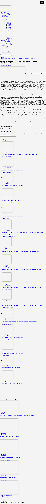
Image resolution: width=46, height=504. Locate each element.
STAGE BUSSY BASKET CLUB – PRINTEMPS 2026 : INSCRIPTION (19, 154)
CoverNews (15, 502)
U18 (5, 36)
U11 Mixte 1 (9, 23)
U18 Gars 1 (9, 38)
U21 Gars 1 (9, 43)
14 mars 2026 (9, 188)
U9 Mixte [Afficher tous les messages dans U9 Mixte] (7, 166)
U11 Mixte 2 (9, 24)
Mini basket (7, 20)
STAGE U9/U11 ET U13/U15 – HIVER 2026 (12, 216)
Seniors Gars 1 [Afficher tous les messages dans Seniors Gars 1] (7, 230)
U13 (5, 26)
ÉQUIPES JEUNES (6, 17)
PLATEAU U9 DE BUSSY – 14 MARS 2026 (12, 185)
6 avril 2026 (8, 172)
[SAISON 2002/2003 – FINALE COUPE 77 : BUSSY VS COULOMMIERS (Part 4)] (6, 294)
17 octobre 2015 (7, 65)
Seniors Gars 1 (7, 41)
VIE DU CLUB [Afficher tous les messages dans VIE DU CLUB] (8, 167)
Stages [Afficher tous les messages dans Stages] (6, 152)
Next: (16, 124)
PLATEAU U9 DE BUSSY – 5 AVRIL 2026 (12, 170)
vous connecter (7, 128)
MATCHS (4, 45)
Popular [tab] (3, 139)
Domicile (6, 46)
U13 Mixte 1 (9, 28)
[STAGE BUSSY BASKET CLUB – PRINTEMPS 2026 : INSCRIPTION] (7, 145)
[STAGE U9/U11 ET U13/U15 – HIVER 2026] (7, 207)
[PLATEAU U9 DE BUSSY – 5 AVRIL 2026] (7, 161)
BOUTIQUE (4, 15)
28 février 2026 (9, 218)
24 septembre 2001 (10, 236)
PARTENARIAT (5, 13)
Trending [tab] (4, 140)
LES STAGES (5, 16)
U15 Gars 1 (9, 33)
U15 (5, 31)
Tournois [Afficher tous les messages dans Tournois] (6, 182)
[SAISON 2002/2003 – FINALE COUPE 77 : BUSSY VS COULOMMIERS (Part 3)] (6, 276)
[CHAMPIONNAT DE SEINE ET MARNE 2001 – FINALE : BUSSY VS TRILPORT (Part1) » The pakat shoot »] (6, 224)
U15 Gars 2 (9, 35)
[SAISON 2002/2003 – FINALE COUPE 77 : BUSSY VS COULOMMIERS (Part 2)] (6, 259)
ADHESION (4, 50)
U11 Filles (9, 22)
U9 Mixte (9, 21)
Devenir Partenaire (8, 14)
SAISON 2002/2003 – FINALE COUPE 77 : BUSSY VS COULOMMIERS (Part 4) (22, 305)
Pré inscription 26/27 (9, 51)
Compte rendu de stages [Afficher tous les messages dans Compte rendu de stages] (9, 212)
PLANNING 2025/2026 (7, 48)
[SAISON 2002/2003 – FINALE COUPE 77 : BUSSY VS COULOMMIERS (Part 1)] (6, 241)
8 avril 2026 (8, 156)
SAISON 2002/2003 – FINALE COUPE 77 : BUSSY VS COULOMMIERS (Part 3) (22, 287)
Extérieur (6, 47)
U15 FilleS (9, 32)
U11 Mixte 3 (9, 25)
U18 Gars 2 (9, 39)
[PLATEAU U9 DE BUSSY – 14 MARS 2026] (7, 177)
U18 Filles (9, 37)
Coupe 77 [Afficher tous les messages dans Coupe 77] (7, 248)
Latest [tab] (3, 137)
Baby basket (7, 18)
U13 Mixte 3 (9, 30)
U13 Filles (9, 27)
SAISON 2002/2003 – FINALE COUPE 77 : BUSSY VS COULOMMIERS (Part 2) (22, 269)
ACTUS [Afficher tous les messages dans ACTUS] (6, 151)
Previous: (13, 123)
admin (2, 65)
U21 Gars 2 (9, 44)
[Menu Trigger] (42, 2)
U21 (5, 42)
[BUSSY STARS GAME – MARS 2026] (7, 193)
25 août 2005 (9, 254)
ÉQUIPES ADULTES (6, 40)
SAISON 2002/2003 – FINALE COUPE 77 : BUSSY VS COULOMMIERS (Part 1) (22, 251)
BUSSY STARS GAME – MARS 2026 (11, 200)
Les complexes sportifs (6, 52)
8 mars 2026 (8, 202)
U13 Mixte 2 (9, 29)
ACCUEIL (4, 12)
